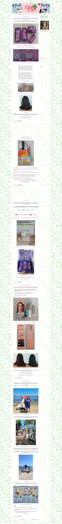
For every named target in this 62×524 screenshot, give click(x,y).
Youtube (32, 375)
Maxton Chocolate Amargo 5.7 (25, 285)
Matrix (37, 217)
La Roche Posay (26, 217)
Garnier (23, 217)
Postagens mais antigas (35, 519)
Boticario (19, 185)
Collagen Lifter (28, 275)
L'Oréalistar (15, 202)
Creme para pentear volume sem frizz (24, 47)
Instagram (28, 375)
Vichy (24, 218)
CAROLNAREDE (31, 372)
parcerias (21, 378)
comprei (21, 185)
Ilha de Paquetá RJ (25, 381)
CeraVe (26, 218)
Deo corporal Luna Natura (17, 176)
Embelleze (19, 375)
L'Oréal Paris (20, 217)
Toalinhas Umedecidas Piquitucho (17, 174)
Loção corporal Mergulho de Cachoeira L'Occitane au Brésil (20, 167)
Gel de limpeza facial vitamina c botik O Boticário (19, 179)
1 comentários (15, 120)
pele (21, 282)
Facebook (25, 375)
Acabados (17, 185)
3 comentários (15, 377)
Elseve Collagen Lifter (26, 16)
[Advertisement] (26, 129)
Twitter (30, 375)
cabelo (16, 282)
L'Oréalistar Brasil (26, 200)
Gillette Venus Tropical (16, 180)
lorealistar (20, 282)
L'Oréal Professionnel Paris (33, 217)
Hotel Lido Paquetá (29, 446)
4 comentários (15, 184)
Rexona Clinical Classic (17, 172)
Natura (23, 185)
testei (23, 378)
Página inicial (22, 519)
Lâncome (29, 217)
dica (18, 282)
